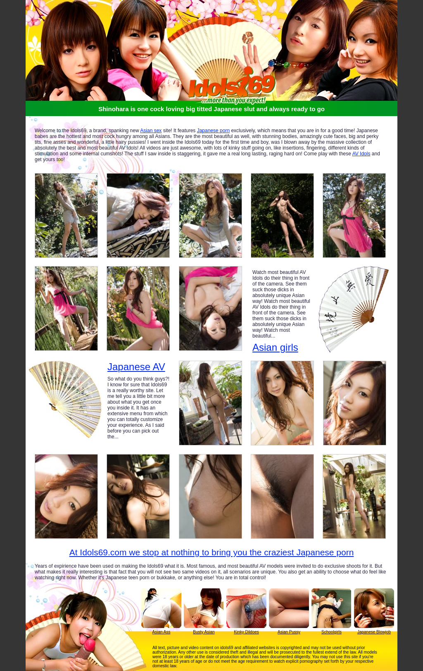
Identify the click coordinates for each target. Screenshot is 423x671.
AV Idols (361, 154)
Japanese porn (213, 130)
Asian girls (275, 347)
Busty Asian (203, 632)
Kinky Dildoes (246, 632)
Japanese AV (136, 367)
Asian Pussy (289, 632)
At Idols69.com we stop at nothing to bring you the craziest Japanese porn (211, 552)
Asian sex (151, 130)
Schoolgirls (331, 632)
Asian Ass (161, 632)
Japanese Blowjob (374, 632)
